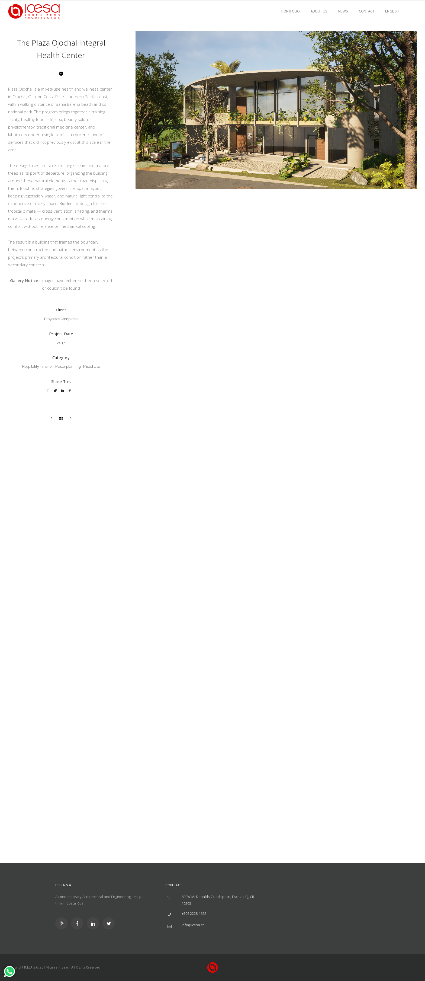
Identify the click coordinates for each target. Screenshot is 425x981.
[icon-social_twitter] (108, 923)
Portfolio (290, 11)
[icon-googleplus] (62, 923)
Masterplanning (68, 367)
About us (319, 11)
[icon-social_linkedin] (94, 923)
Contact (366, 11)
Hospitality (30, 367)
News (343, 11)
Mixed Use (91, 367)
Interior (47, 367)
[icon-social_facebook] (78, 923)
